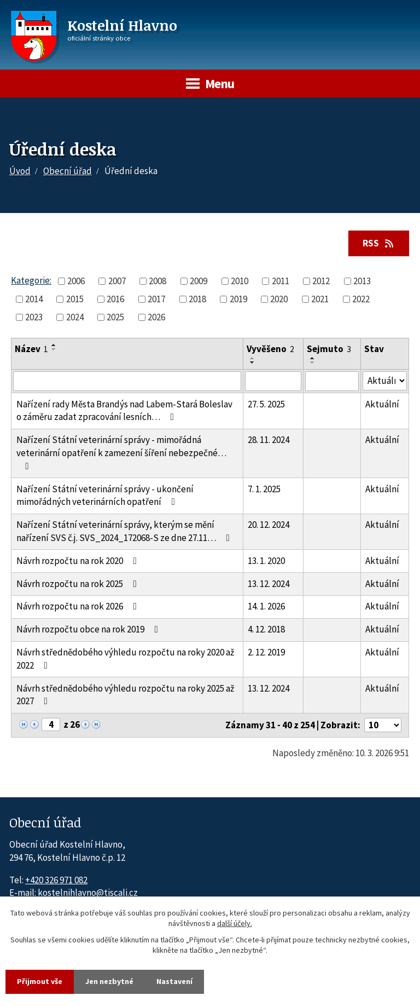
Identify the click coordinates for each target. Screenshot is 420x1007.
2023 (34, 317)
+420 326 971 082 (56, 880)
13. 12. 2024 (268, 584)
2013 (362, 281)
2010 (239, 281)
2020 (279, 299)
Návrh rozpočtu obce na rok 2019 (89, 629)
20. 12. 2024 (268, 525)
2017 (156, 299)
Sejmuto (329, 349)
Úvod (20, 171)
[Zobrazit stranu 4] (51, 724)
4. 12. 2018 (266, 629)
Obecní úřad (67, 171)
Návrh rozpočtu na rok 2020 (78, 561)
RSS (379, 243)
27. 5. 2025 (266, 404)
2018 (197, 299)
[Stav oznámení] (385, 380)
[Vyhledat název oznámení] (127, 381)
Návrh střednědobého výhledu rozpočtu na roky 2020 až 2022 (125, 658)
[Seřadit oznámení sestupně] (54, 349)
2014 (34, 299)
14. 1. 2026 (266, 606)
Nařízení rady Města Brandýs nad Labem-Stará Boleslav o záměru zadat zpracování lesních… (124, 410)
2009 (198, 281)
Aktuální (382, 404)
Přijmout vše (39, 981)
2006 (76, 281)
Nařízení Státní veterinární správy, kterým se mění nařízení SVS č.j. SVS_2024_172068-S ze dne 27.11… (125, 531)
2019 (238, 299)
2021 (320, 299)
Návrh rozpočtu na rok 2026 (78, 606)
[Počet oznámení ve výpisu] (382, 725)
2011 (280, 281)
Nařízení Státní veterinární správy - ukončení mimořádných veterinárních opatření (105, 495)
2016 (115, 299)
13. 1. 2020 (266, 561)
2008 (157, 281)
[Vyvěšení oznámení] (273, 381)
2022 (361, 299)
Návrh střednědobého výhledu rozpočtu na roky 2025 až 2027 (125, 694)
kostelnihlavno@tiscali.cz (88, 893)
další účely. (234, 924)
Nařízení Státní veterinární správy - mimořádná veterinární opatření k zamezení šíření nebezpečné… (121, 452)
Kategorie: (31, 280)
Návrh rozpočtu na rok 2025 (78, 584)
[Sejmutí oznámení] (331, 381)
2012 (321, 281)
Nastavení (174, 981)
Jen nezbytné (109, 981)
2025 (115, 317)
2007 (117, 281)
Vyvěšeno (270, 349)
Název (31, 349)
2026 (156, 317)
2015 (75, 299)
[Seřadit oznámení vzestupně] (54, 345)
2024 (75, 317)
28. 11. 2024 (268, 440)
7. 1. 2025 (264, 489)
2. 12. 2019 (266, 652)
